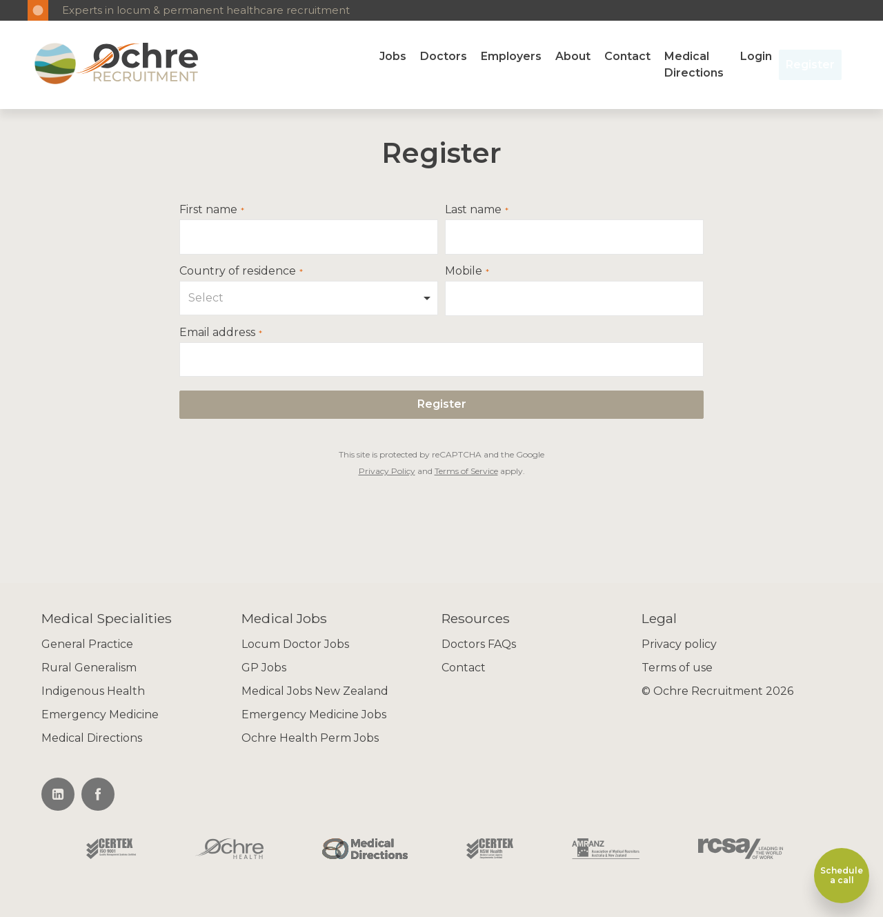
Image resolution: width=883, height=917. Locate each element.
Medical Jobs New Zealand (314, 691)
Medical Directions (694, 64)
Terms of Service (466, 471)
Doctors (443, 56)
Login (756, 56)
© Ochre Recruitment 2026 (717, 691)
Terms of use (677, 667)
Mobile (463, 271)
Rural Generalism (89, 667)
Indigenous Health (93, 691)
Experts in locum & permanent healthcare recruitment (206, 10)
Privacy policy (679, 644)
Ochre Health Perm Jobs (310, 738)
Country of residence (237, 271)
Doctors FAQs (479, 644)
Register (810, 64)
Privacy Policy (387, 471)
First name (208, 210)
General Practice (87, 644)
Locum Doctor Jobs (295, 644)
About (573, 56)
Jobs (392, 56)
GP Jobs (263, 667)
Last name (473, 210)
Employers (511, 56)
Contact (627, 56)
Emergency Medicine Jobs (313, 714)
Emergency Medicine (100, 714)
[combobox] (308, 298)
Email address (217, 332)
